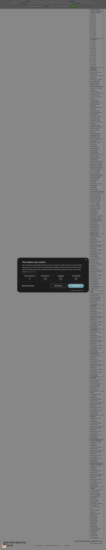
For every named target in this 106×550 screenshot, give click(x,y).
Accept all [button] (76, 286)
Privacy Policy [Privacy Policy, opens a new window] (32, 271)
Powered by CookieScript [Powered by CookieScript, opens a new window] (77, 290)
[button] (28, 286)
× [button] (86, 260)
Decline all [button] (58, 286)
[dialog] (53, 275)
